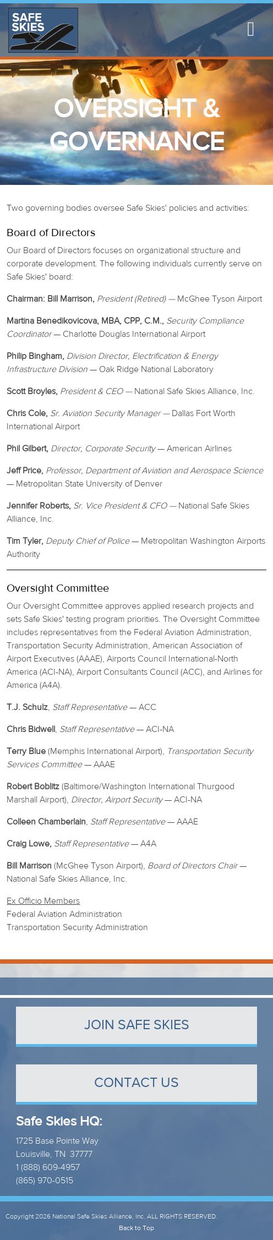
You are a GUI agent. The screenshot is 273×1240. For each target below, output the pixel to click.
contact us (136, 1082)
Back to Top (136, 1227)
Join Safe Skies (136, 1025)
